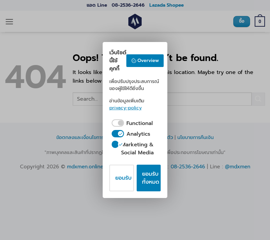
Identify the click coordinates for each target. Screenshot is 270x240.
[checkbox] (131, 123)
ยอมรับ (123, 178)
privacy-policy (125, 107)
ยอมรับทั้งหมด (150, 178)
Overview (145, 60)
